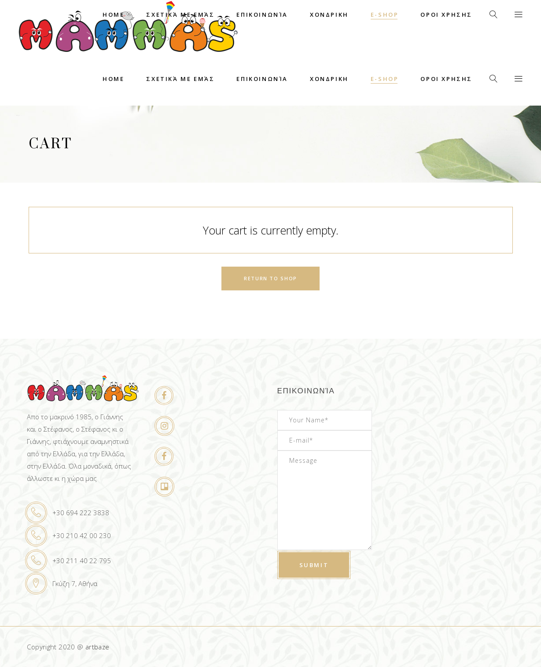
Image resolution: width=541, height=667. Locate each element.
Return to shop (270, 278)
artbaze (97, 646)
